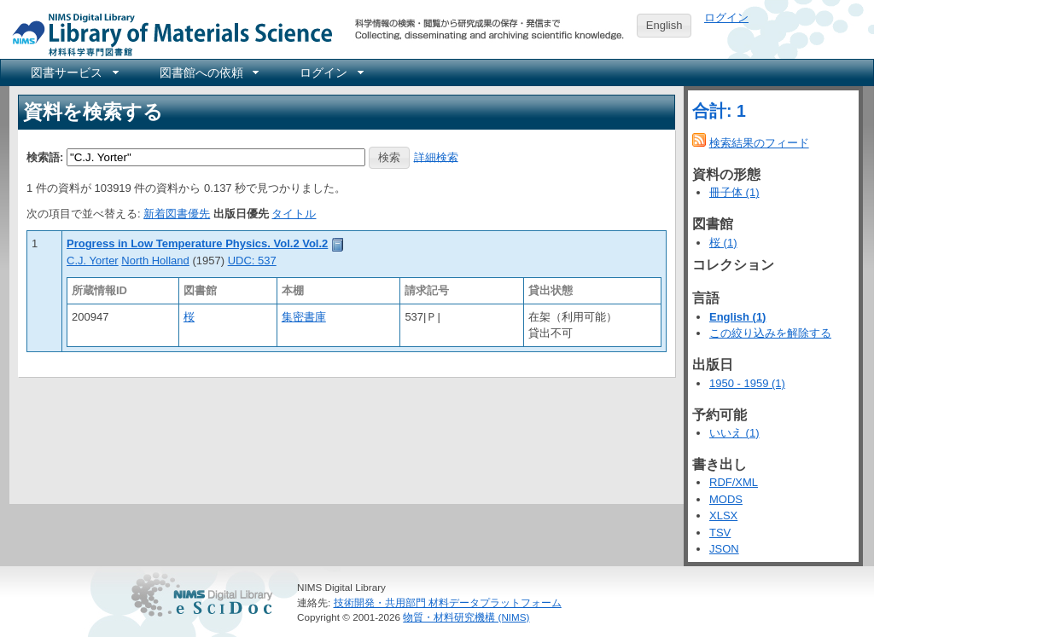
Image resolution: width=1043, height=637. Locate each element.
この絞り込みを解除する (770, 333)
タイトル (293, 213)
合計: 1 (719, 110)
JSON (724, 548)
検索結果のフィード (759, 142)
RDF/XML (733, 482)
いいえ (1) (734, 432)
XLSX (723, 515)
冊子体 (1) (734, 192)
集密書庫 (304, 316)
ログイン (726, 17)
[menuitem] (73, 72)
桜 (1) (723, 242)
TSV (720, 532)
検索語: (44, 156)
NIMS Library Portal (167, 33)
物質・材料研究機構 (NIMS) (466, 617)
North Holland (155, 260)
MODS (726, 499)
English (664, 25)
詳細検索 (436, 156)
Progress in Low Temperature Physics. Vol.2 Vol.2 (197, 243)
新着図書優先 (176, 213)
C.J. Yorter (93, 260)
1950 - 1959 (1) (747, 383)
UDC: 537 (252, 260)
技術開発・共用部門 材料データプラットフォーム (448, 602)
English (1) (737, 316)
